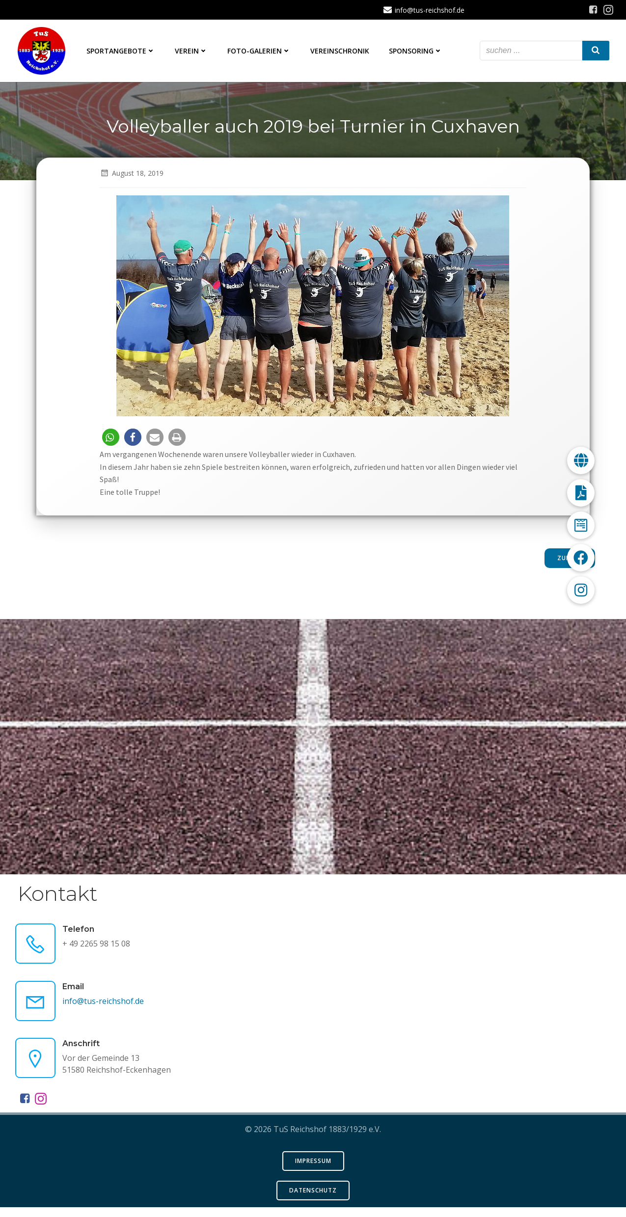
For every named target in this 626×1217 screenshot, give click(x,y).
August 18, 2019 (132, 177)
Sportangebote (122, 51)
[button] (111, 441)
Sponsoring (417, 51)
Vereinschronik (341, 51)
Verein (193, 51)
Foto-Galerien (261, 51)
